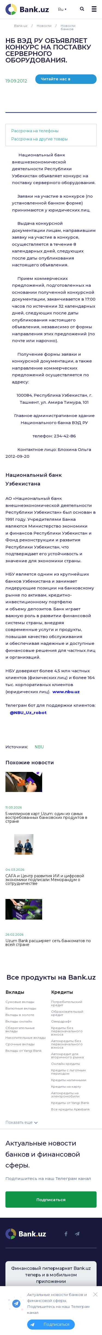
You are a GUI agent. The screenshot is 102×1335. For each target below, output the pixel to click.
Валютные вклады (20, 1008)
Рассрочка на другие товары (39, 139)
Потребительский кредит (66, 1003)
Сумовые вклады (19, 1002)
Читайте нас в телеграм (55, 80)
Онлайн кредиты (65, 1064)
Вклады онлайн (18, 1021)
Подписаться (51, 1199)
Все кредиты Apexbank (70, 1109)
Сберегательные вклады (20, 1029)
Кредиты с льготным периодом (68, 1071)
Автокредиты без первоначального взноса (67, 1044)
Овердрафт (61, 1021)
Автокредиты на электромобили (65, 1094)
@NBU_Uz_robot (28, 712)
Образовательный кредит (67, 1013)
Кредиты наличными (68, 1080)
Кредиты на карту (66, 1086)
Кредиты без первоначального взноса (67, 1031)
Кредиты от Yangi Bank (70, 1103)
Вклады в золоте (19, 1015)
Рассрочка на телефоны (34, 130)
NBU (39, 746)
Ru (62, 9)
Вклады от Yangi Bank (23, 1051)
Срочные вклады (20, 1044)
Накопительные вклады (25, 1038)
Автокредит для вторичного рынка (67, 1055)
